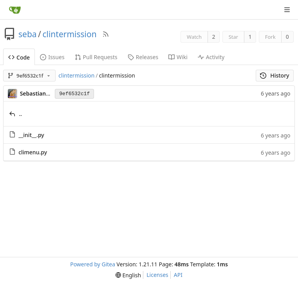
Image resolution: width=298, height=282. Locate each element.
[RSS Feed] (105, 34)
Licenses (157, 274)
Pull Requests (96, 57)
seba (27, 34)
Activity (211, 57)
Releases (143, 57)
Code (19, 57)
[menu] (128, 275)
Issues (52, 57)
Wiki (178, 57)
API (178, 274)
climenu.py (32, 152)
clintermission (69, 34)
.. (20, 114)
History (274, 75)
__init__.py (31, 135)
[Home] (15, 10)
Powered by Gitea (92, 264)
